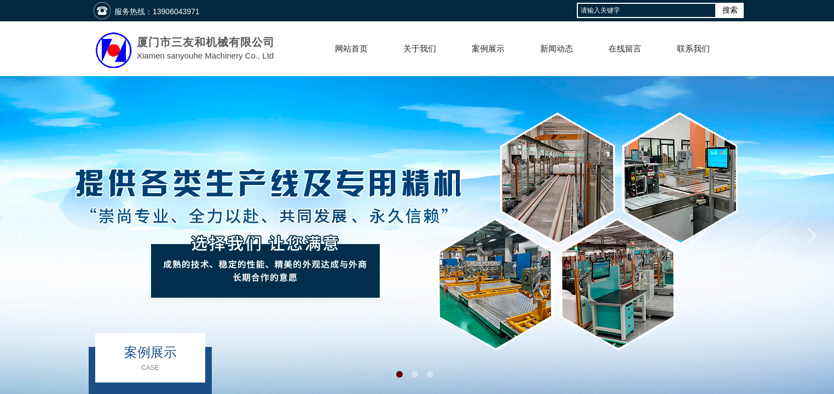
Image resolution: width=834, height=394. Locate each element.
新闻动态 (556, 48)
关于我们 (419, 48)
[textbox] (646, 10)
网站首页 (351, 48)
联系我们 (693, 48)
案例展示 (488, 48)
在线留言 (625, 48)
